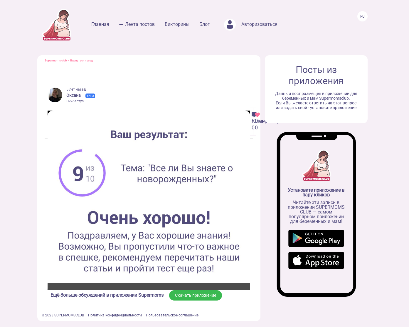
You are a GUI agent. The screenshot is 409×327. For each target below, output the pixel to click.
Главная (100, 24)
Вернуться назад (81, 60)
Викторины (177, 24)
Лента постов (140, 24)
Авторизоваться (250, 24)
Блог (204, 24)
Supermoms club (56, 60)
